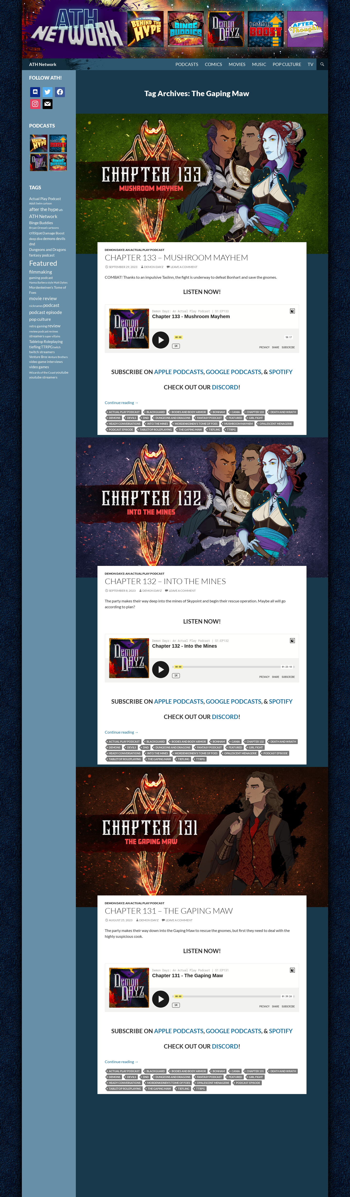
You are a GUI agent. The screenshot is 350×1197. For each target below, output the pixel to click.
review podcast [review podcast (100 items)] (38, 331)
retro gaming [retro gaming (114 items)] (38, 326)
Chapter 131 (255, 1071)
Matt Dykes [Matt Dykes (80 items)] (61, 282)
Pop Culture (287, 64)
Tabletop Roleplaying (156, 429)
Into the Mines (157, 423)
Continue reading (122, 402)
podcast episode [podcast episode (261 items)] (45, 312)
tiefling (214, 429)
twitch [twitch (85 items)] (57, 347)
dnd (146, 417)
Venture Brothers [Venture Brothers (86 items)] (58, 357)
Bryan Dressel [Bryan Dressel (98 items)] (38, 228)
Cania (236, 412)
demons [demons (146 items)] (49, 238)
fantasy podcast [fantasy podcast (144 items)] (42, 255)
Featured (235, 417)
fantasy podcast (209, 417)
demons (114, 417)
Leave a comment (184, 267)
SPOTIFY (281, 371)
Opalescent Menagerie (276, 423)
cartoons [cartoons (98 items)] (53, 228)
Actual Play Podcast (124, 412)
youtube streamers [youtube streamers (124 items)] (43, 377)
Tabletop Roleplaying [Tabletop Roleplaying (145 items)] (46, 341)
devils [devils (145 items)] (60, 238)
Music (259, 64)
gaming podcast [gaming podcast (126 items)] (41, 278)
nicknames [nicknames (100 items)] (36, 306)
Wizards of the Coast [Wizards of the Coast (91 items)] (42, 372)
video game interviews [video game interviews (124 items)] (46, 361)
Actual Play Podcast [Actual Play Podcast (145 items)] (45, 198)
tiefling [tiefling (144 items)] (35, 347)
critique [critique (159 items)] (35, 233)
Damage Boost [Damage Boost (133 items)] (53, 233)
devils (131, 417)
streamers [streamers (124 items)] (36, 336)
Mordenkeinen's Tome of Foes (196, 423)
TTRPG (231, 429)
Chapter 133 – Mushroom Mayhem (176, 257)
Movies (237, 64)
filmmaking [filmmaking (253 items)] (40, 272)
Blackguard (156, 412)
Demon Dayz (153, 267)
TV (310, 64)
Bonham (219, 412)
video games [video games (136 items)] (39, 367)
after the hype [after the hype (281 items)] (43, 209)
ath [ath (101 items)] (61, 210)
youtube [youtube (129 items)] (62, 372)
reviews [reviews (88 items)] (53, 331)
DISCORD (225, 387)
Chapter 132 (255, 741)
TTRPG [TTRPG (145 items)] (47, 347)
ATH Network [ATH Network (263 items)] (43, 216)
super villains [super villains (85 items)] (52, 336)
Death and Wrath (283, 412)
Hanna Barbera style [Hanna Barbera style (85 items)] (41, 282)
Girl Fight (256, 417)
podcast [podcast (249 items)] (51, 305)
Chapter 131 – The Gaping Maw (169, 911)
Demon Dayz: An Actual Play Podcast (134, 250)
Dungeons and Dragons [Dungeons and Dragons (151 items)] (47, 249)
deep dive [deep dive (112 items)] (36, 239)
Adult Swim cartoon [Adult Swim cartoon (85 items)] (40, 203)
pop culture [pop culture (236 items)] (40, 319)
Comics (213, 64)
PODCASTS (186, 64)
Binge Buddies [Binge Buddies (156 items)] (41, 223)
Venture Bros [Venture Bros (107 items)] (38, 357)
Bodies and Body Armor (189, 412)
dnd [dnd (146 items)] (32, 244)
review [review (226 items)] (54, 325)
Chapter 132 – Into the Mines (165, 581)
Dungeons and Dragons (173, 417)
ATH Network (42, 64)
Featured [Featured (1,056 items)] (43, 263)
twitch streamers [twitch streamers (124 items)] (42, 352)
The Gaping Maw (190, 429)
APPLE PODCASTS (178, 371)
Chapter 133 (255, 412)
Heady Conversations (124, 423)
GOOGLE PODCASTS (233, 371)
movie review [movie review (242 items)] (43, 298)
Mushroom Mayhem (238, 423)
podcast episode (121, 429)
